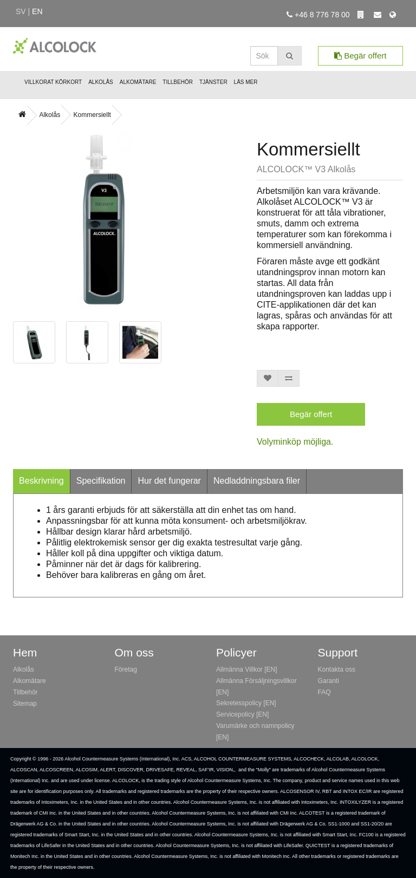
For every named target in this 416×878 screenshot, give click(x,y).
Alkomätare (138, 82)
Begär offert (360, 55)
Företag (126, 669)
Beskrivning (41, 480)
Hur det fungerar (169, 480)
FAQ (324, 692)
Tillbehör (177, 82)
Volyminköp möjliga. (295, 441)
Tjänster (213, 82)
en (37, 11)
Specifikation (101, 480)
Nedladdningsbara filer (256, 480)
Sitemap (25, 703)
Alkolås (100, 82)
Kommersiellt (92, 115)
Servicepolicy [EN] (242, 714)
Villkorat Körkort (53, 82)
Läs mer (246, 82)
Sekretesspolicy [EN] (246, 703)
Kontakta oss (336, 669)
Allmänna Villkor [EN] (246, 669)
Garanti (328, 681)
